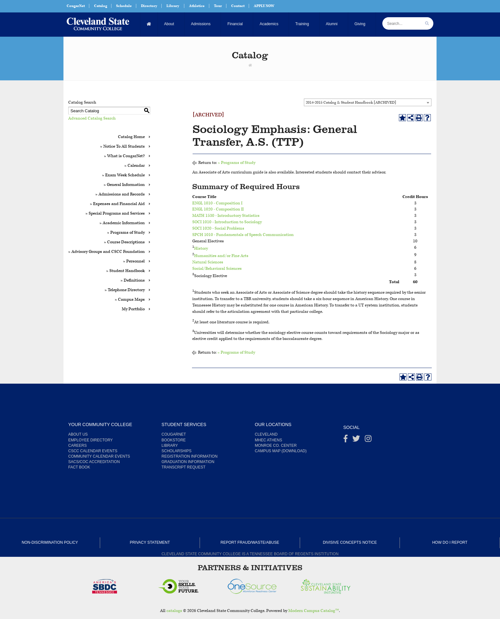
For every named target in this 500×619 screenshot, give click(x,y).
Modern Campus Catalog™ (313, 611)
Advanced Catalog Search (92, 118)
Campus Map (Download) (280, 451)
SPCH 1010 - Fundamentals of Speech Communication (243, 235)
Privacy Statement (150, 542)
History (201, 248)
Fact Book (79, 467)
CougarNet (76, 6)
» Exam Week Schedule (123, 175)
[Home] (149, 24)
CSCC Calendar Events (92, 451)
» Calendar (134, 165)
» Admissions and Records (120, 194)
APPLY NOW (264, 6)
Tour (218, 6)
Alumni (332, 24)
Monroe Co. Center (276, 445)
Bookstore (174, 440)
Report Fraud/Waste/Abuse (250, 542)
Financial (235, 24)
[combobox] (367, 102)
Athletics (196, 6)
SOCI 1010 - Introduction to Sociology (227, 222)
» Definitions (133, 280)
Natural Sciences (207, 262)
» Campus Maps (130, 299)
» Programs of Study (126, 232)
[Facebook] (345, 440)
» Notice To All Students (122, 146)
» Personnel (134, 261)
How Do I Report (449, 542)
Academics (269, 24)
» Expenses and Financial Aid (117, 204)
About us (78, 434)
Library (172, 6)
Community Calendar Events (99, 456)
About (169, 24)
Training (302, 24)
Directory (149, 6)
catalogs (174, 611)
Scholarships (177, 451)
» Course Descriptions (124, 242)
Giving (360, 24)
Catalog (100, 6)
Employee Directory (90, 440)
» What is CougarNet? (124, 156)
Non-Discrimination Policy (50, 542)
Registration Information (190, 456)
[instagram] (368, 440)
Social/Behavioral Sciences (217, 268)
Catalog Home (131, 137)
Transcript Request (184, 467)
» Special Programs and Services (115, 213)
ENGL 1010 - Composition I (217, 203)
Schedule (124, 6)
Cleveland (266, 434)
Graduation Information (188, 462)
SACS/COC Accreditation (94, 462)
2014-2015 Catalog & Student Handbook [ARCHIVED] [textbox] (351, 102)
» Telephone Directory (125, 290)
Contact (238, 6)
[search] (427, 23)
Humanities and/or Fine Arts (221, 256)
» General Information (124, 185)
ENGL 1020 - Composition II (218, 209)
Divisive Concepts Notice (350, 542)
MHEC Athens (268, 440)
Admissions (200, 24)
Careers (77, 445)
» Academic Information (122, 223)
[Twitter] (356, 440)
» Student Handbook (125, 271)
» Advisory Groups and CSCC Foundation (106, 251)
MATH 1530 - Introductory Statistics (226, 215)
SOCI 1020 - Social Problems (218, 228)
